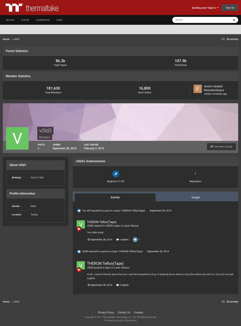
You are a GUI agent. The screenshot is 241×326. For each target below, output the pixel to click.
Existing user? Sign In (205, 7)
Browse (10, 19)
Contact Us (123, 312)
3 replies (122, 239)
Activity (25, 19)
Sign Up (230, 7)
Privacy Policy (106, 312)
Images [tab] (195, 197)
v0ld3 (90, 225)
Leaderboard (43, 19)
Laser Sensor (131, 225)
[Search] (189, 20)
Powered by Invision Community (120, 320)
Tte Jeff (86, 210)
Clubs (59, 19)
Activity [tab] (115, 197)
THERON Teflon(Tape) (133, 210)
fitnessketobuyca (214, 90)
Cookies (138, 312)
